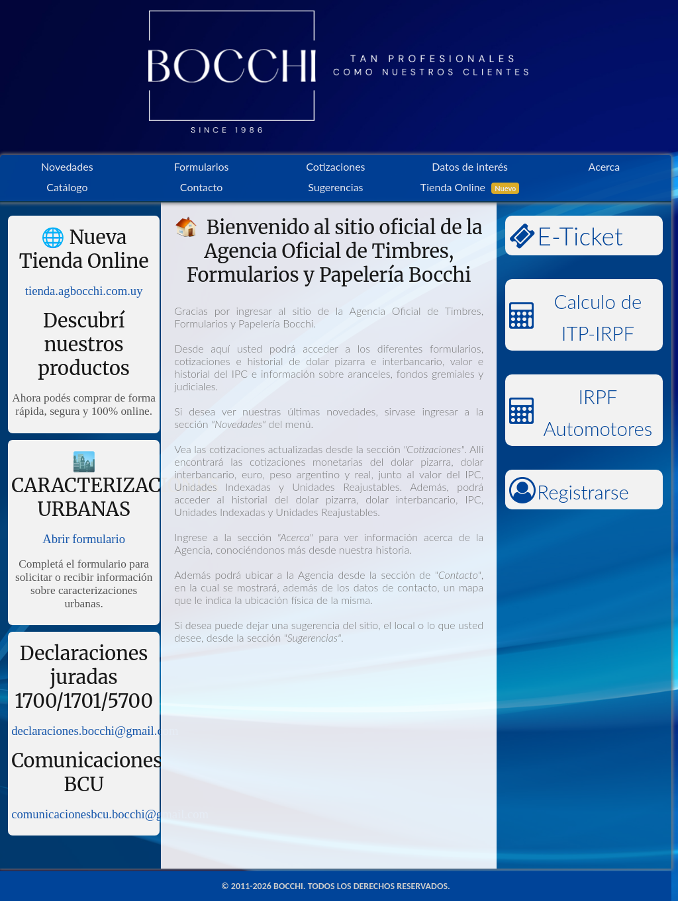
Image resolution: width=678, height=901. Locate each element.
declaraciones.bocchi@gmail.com (94, 731)
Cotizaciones (335, 166)
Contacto (201, 187)
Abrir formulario (83, 539)
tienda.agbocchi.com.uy (84, 291)
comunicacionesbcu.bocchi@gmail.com (110, 814)
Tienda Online (470, 187)
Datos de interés (470, 166)
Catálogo (66, 187)
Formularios (201, 166)
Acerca (604, 166)
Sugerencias (335, 187)
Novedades (67, 166)
